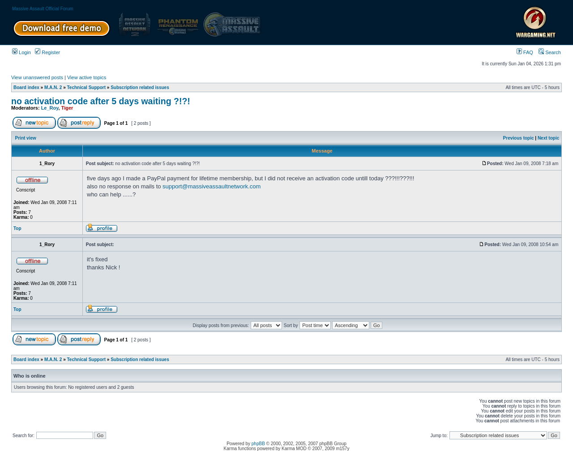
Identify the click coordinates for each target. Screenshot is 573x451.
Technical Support (86, 87)
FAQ (525, 52)
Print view (25, 138)
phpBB (258, 443)
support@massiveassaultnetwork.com (211, 186)
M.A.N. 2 (53, 87)
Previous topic (518, 138)
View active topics (86, 77)
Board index (26, 87)
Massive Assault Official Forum (42, 8)
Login (21, 52)
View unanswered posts (37, 77)
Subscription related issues (140, 87)
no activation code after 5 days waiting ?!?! (100, 101)
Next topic (548, 138)
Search (550, 52)
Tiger (67, 108)
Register (47, 52)
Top (17, 228)
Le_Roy (50, 108)
